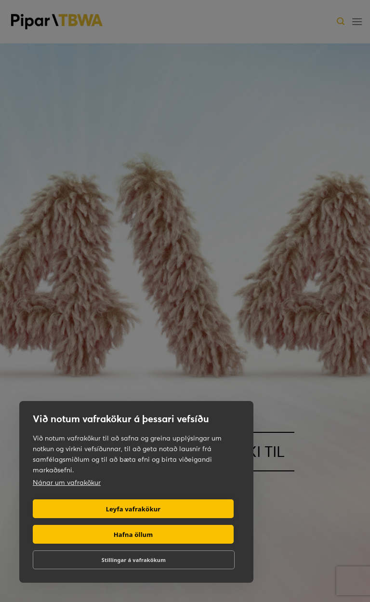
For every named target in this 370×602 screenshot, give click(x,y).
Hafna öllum (133, 534)
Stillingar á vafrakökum (134, 559)
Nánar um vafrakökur (67, 482)
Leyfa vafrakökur (133, 509)
